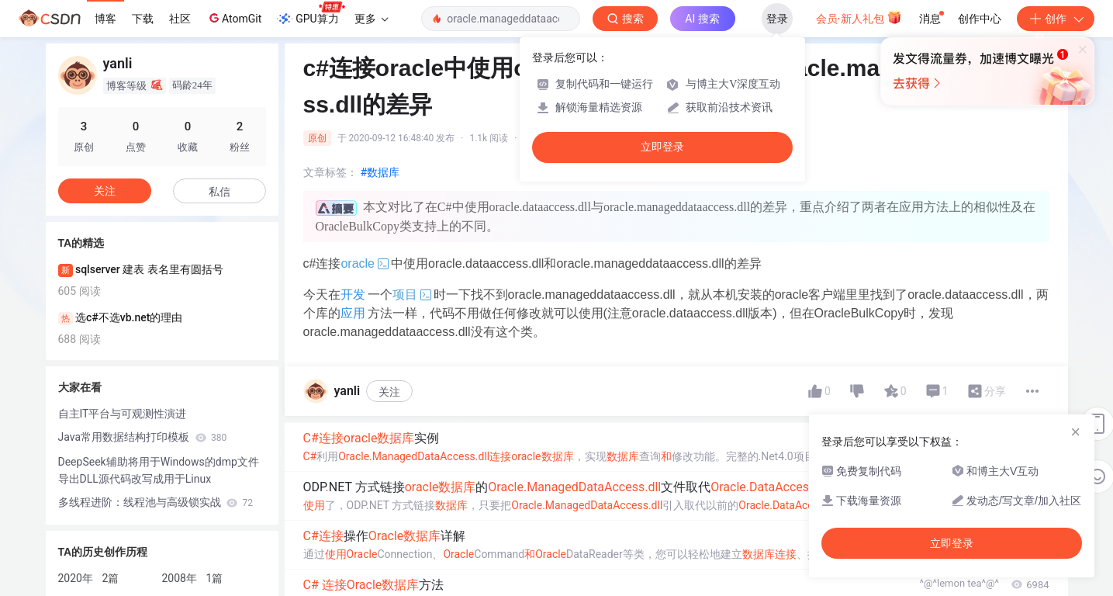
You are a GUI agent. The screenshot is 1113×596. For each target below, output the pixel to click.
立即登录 (662, 147)
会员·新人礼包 (859, 17)
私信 (219, 191)
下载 (143, 18)
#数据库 (380, 172)
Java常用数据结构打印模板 (142, 437)
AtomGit (233, 18)
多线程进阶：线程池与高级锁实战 (155, 502)
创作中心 (979, 18)
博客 (105, 18)
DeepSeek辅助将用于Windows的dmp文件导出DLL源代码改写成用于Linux (158, 470)
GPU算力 (310, 14)
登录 (777, 18)
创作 (1055, 18)
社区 (180, 18)
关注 (389, 392)
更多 (371, 18)
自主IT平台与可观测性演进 (122, 413)
